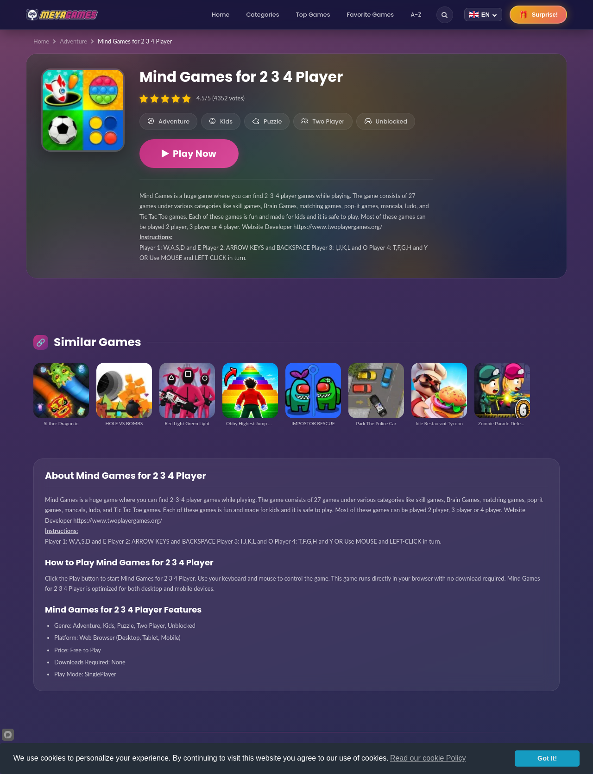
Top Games (313, 15)
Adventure (73, 41)
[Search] (444, 14)
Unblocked (386, 121)
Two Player (322, 121)
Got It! (547, 758)
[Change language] (483, 14)
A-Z (416, 15)
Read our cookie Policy (428, 758)
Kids (221, 121)
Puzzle (267, 121)
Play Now (189, 153)
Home (220, 15)
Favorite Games (370, 15)
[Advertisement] (500, 120)
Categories (262, 15)
